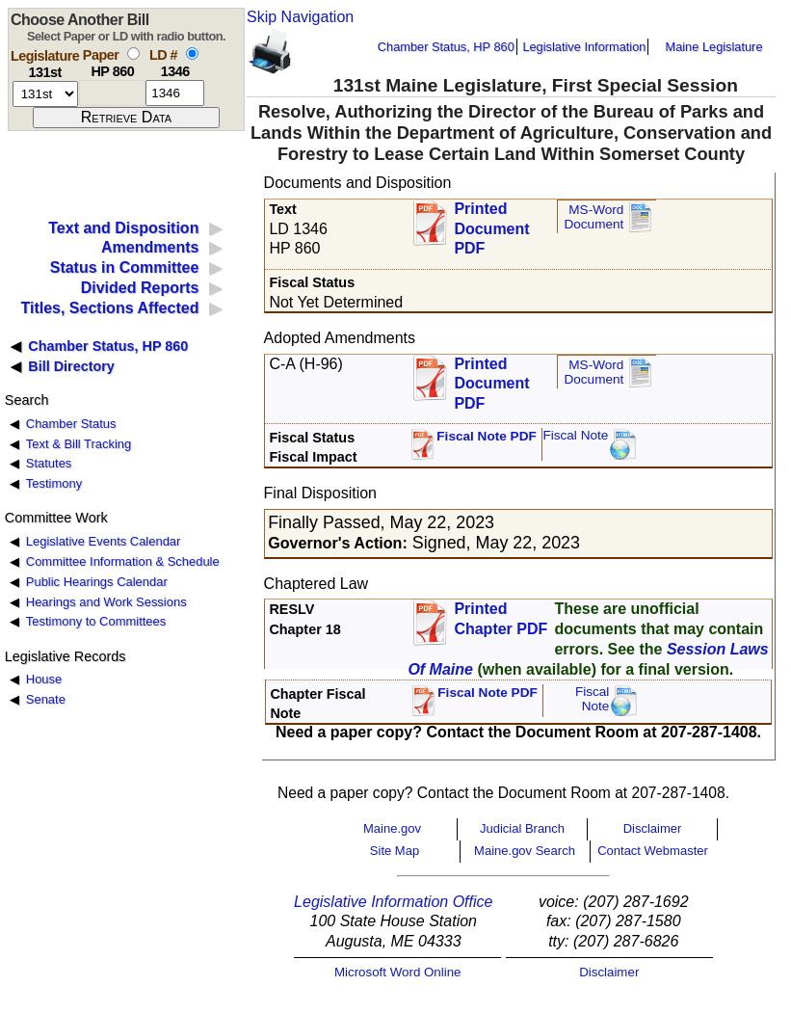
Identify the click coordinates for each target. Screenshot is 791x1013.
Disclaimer (652, 828)
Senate (46, 699)
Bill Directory (71, 366)
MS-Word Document (593, 217)
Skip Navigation (300, 17)
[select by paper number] (133, 53)
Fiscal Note (575, 435)
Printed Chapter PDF (500, 618)
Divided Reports (140, 288)
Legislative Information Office (393, 901)
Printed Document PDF (491, 223)
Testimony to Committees (96, 621)
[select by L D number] (192, 53)
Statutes (49, 463)
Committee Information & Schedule (123, 561)
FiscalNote (592, 699)
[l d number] (174, 93)
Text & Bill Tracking (78, 444)
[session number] (45, 94)
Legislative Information (584, 47)
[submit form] (126, 117)
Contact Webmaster (652, 850)
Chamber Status (71, 423)
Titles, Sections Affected (109, 308)
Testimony (54, 483)
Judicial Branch (522, 828)
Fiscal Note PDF (486, 436)
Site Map (394, 850)
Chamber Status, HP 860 (446, 47)
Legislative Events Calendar (103, 541)
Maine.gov (392, 828)
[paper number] (112, 93)
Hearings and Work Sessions (106, 602)
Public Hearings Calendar (97, 581)
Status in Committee (124, 267)
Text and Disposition (123, 228)
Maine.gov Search (524, 850)
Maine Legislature (713, 47)
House (44, 679)
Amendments (149, 247)
